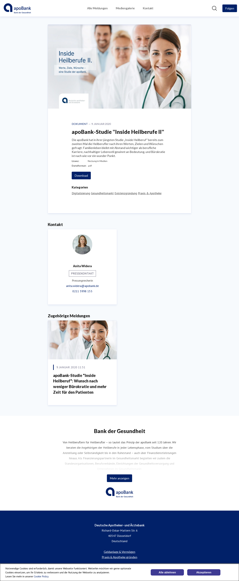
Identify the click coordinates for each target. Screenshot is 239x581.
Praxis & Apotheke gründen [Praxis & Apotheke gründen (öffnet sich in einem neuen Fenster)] (119, 557)
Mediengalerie (125, 8)
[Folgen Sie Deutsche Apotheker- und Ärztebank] (229, 8)
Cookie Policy (41, 576)
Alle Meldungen (97, 8)
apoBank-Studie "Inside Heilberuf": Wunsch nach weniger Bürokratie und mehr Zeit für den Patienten (80, 384)
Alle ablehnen (167, 572)
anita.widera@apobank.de (82, 286)
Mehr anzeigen (119, 478)
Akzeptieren (203, 572)
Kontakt (148, 8)
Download (81, 175)
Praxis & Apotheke (149, 193)
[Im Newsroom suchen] (214, 8)
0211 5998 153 (82, 291)
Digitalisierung (81, 193)
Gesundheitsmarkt (102, 193)
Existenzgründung (126, 193)
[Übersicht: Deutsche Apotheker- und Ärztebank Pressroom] (17, 8)
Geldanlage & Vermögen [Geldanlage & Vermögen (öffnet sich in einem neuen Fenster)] (119, 552)
